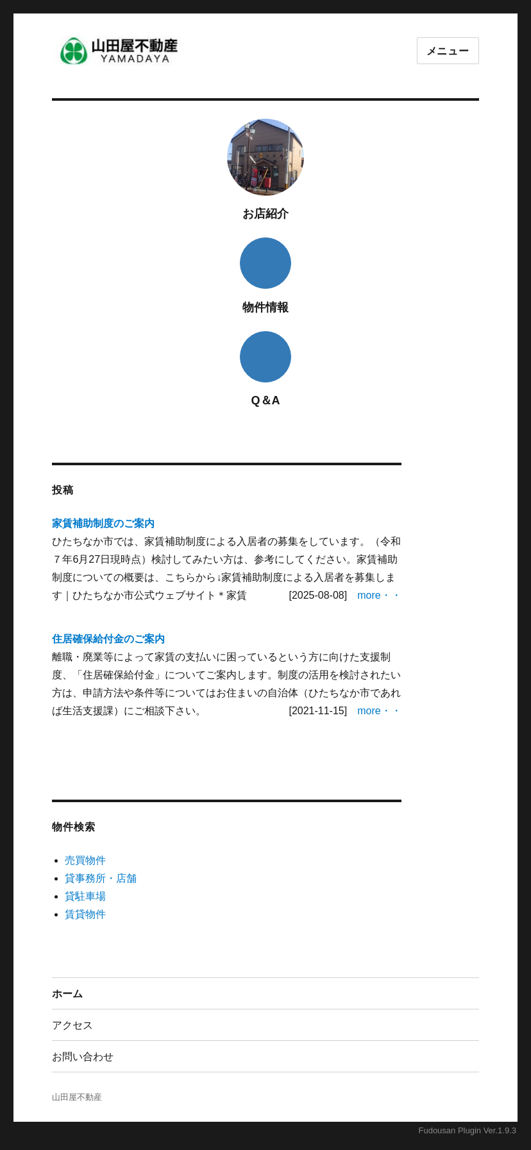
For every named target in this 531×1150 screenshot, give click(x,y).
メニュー (447, 51)
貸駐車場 (85, 896)
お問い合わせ (83, 1057)
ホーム (67, 994)
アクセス (72, 1025)
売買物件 (85, 860)
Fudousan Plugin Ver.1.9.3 (467, 1130)
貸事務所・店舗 (101, 878)
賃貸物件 (85, 914)
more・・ (379, 595)
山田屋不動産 (77, 1097)
